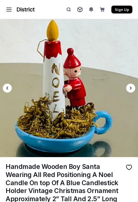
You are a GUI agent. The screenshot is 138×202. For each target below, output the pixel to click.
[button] (9, 9)
